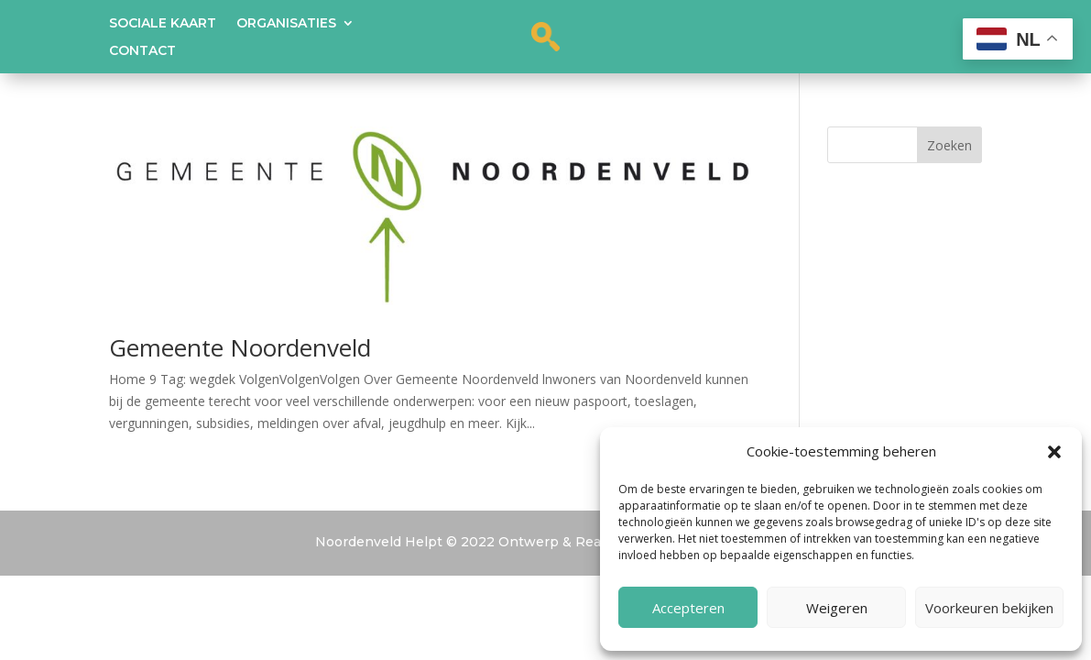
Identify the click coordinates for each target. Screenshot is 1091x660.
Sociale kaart (162, 23)
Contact (142, 51)
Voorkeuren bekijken (989, 608)
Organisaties (286, 23)
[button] (1054, 452)
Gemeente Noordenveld (240, 347)
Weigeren (836, 608)
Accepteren (688, 608)
